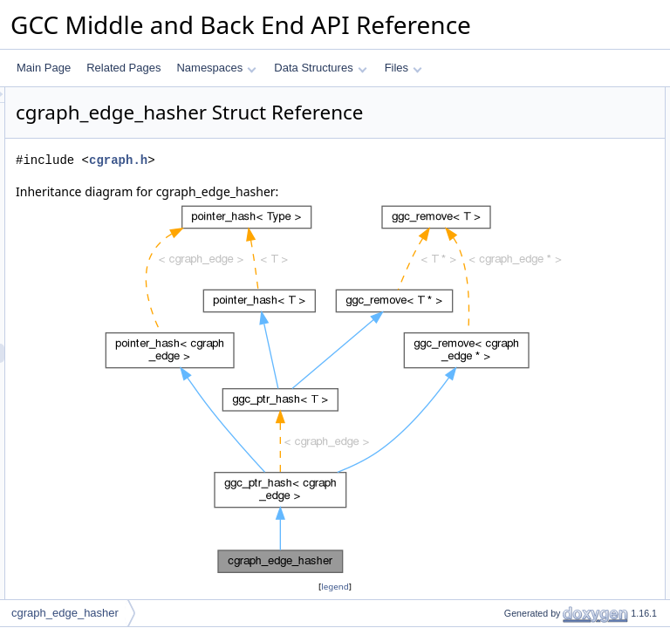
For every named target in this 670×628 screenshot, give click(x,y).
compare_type (522, 116)
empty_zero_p (522, 442)
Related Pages (123, 67)
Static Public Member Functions (549, 154)
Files (403, 67)
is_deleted (513, 308)
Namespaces (216, 67)
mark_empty (518, 289)
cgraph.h (336, 184)
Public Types (505, 97)
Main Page (44, 67)
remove (506, 346)
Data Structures (320, 67)
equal (502, 212)
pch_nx (506, 404)
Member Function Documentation (552, 519)
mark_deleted (521, 269)
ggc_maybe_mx (526, 385)
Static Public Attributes (527, 423)
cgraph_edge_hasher (65, 612)
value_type (514, 135)
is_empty (510, 327)
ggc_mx (507, 365)
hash (500, 173)
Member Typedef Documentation (551, 461)
